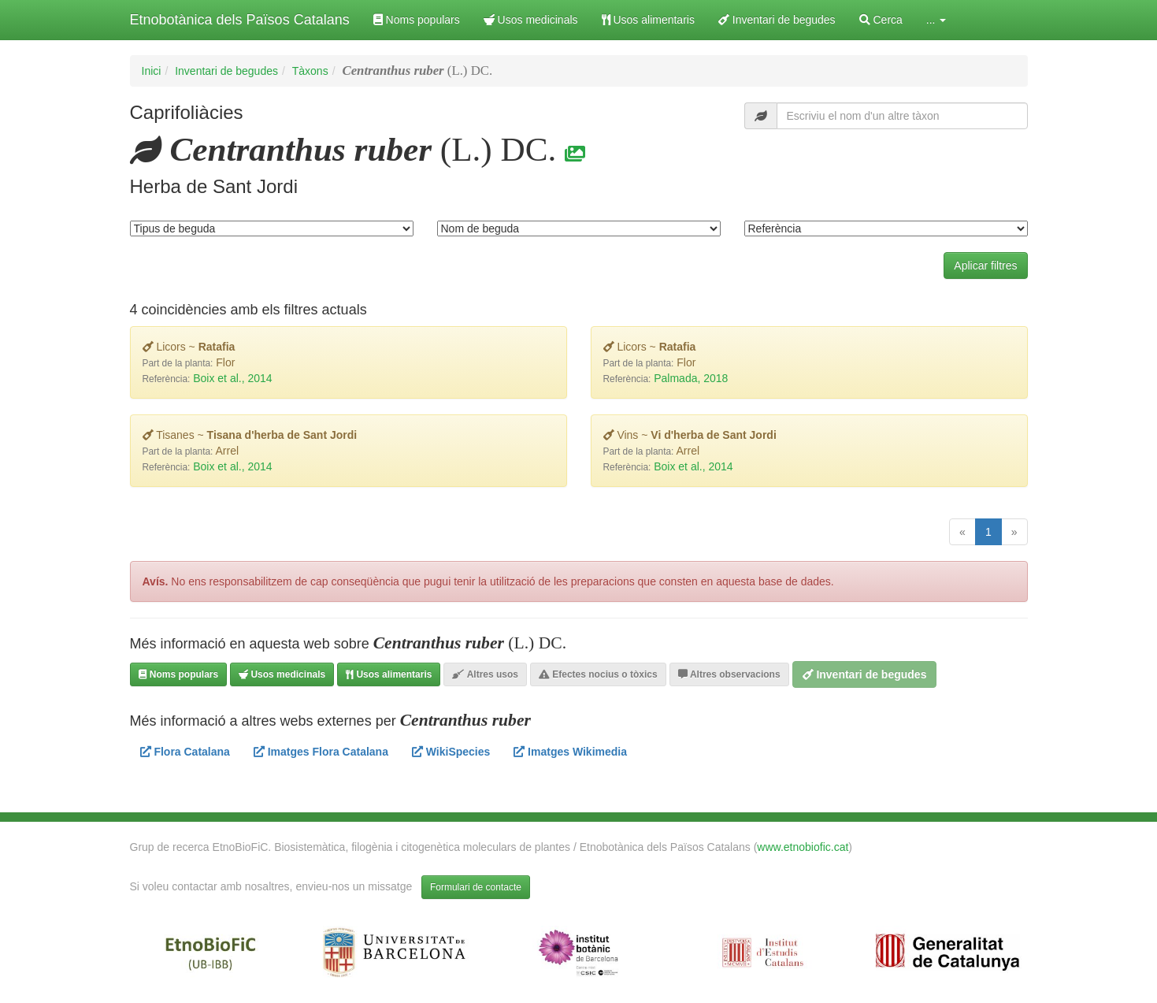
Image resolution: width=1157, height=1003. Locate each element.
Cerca (881, 19)
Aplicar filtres (985, 265)
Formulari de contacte (475, 887)
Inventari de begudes (777, 19)
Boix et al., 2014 (232, 378)
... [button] (936, 19)
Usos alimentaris (648, 19)
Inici (151, 71)
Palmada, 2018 (691, 378)
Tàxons (310, 71)
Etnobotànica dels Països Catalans (240, 20)
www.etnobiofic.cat (802, 847)
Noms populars (416, 19)
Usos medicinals (531, 19)
